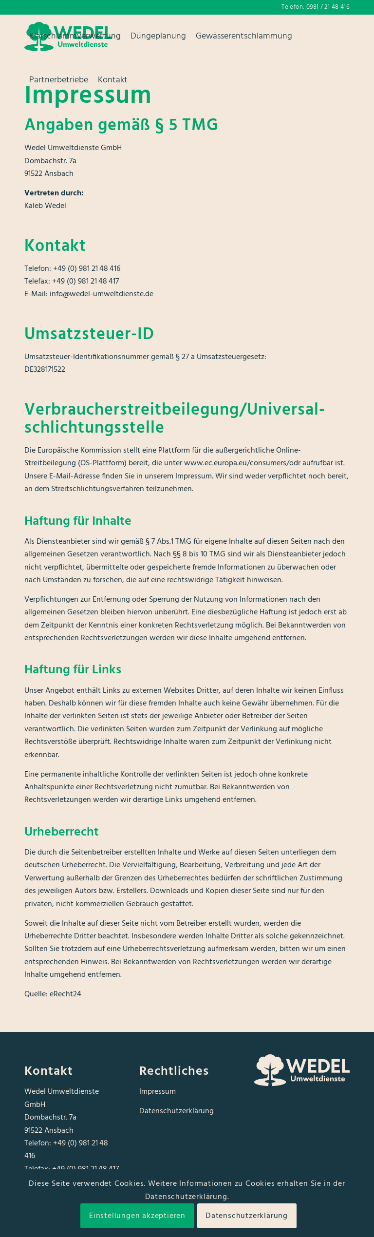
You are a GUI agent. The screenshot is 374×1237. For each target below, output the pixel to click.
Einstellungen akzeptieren (137, 1216)
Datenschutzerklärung (176, 1111)
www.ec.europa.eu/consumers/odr (242, 463)
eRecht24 (65, 994)
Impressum (157, 1091)
